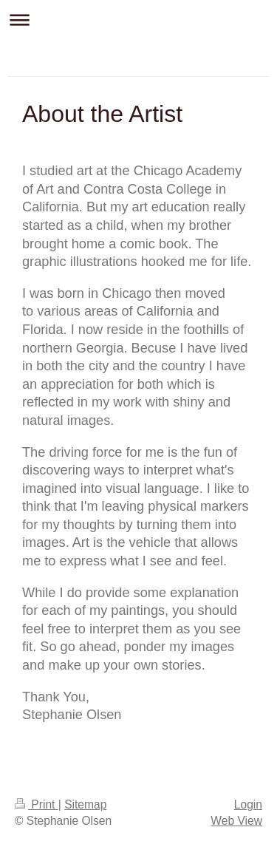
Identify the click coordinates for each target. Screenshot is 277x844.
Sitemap (85, 804)
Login (248, 804)
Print (36, 804)
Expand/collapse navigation (138, 19)
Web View (236, 820)
